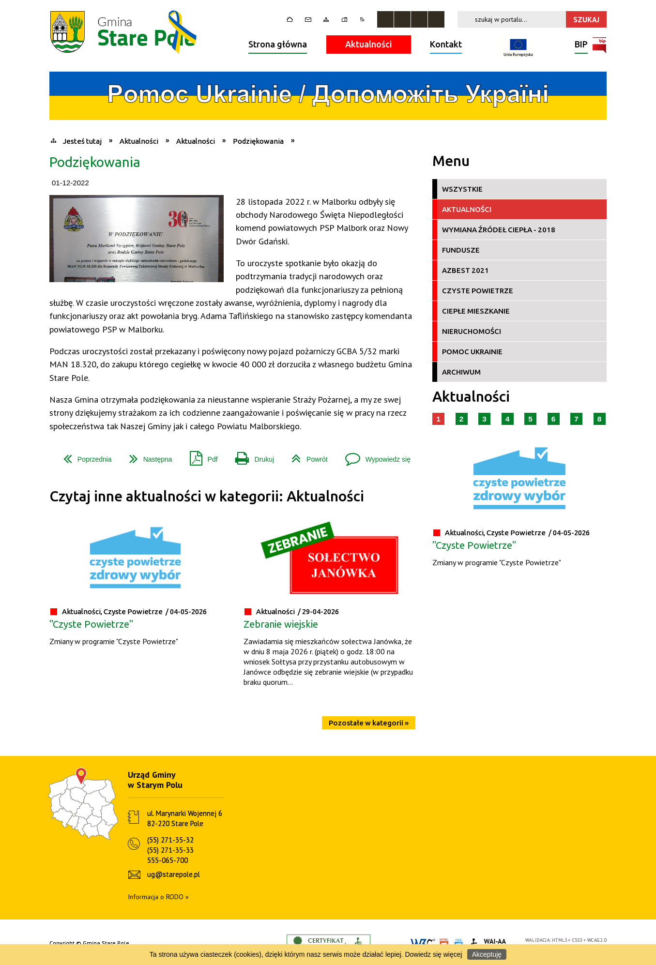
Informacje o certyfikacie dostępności (328, 943)
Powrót (306, 456)
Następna (147, 456)
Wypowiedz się (374, 456)
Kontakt (446, 44)
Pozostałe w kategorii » (369, 723)
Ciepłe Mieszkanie (476, 311)
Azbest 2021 (465, 270)
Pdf (200, 456)
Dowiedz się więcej (433, 954)
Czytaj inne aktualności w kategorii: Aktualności (206, 496)
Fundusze (461, 250)
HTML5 (559, 940)
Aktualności (368, 44)
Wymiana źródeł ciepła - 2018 (498, 230)
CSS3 (577, 940)
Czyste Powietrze (477, 290)
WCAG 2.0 (597, 940)
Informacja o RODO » (158, 896)
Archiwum (461, 372)
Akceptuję (487, 954)
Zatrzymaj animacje (385, 19)
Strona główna (277, 44)
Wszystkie (462, 189)
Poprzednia (84, 456)
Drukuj (251, 456)
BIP (581, 45)
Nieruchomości (471, 331)
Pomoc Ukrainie (472, 351)
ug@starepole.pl (173, 874)
